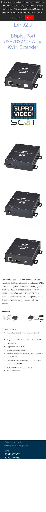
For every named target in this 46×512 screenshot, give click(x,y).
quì (21, 17)
